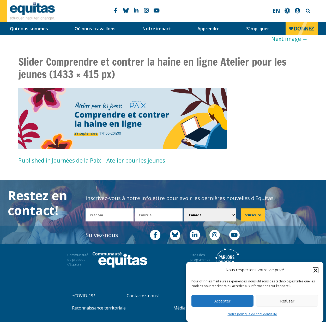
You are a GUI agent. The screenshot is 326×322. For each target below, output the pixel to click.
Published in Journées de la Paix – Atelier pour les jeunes (91, 160)
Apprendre (208, 29)
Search (307, 11)
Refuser (287, 302)
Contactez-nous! (143, 296)
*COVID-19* (84, 296)
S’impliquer (257, 29)
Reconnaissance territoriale (99, 308)
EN (276, 10)
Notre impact (156, 29)
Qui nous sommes (29, 29)
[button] (315, 271)
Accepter (222, 302)
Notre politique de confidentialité (252, 315)
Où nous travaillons (95, 29)
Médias (180, 308)
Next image (289, 38)
